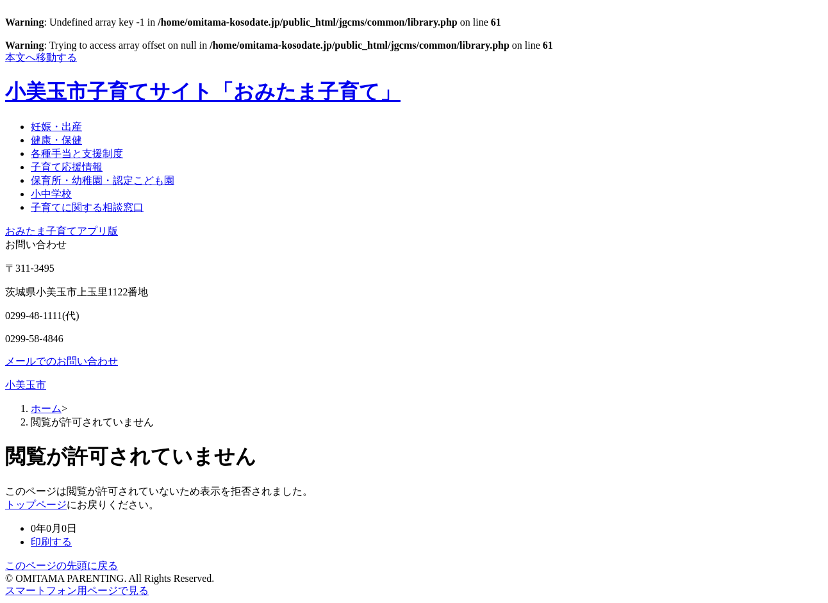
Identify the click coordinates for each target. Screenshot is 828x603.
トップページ (36, 504)
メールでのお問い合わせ (61, 361)
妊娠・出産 (56, 126)
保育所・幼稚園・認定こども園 (102, 180)
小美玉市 (25, 384)
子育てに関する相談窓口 (87, 207)
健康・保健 (56, 140)
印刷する (51, 541)
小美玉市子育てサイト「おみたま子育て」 (203, 91)
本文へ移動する (41, 57)
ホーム (46, 408)
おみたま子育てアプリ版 (61, 231)
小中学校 (51, 193)
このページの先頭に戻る (61, 565)
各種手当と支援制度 (77, 153)
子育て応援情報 (67, 166)
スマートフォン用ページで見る (77, 590)
